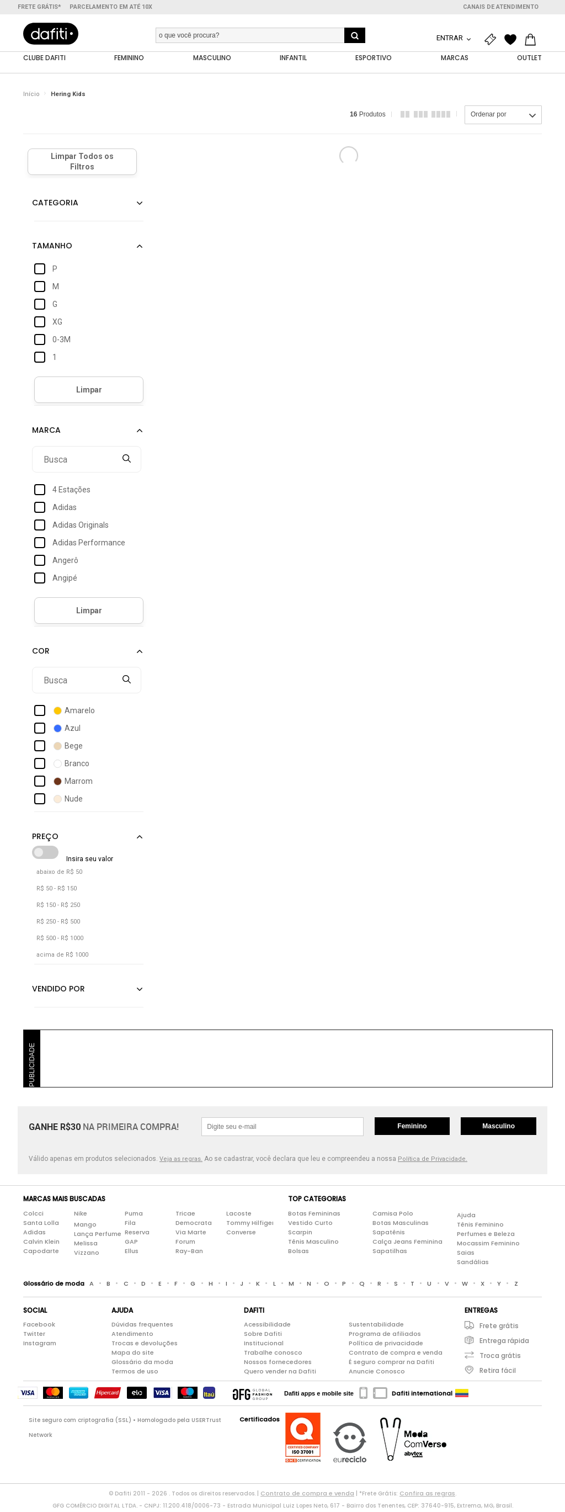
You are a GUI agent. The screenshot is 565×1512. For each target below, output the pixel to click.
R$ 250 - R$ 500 (58, 924)
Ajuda (466, 1217)
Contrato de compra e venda (396, 1355)
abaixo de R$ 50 (59, 874)
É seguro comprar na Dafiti (391, 1364)
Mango (85, 1226)
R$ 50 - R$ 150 (56, 891)
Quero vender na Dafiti (280, 1374)
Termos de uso (134, 1374)
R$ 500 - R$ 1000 (59, 941)
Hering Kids (68, 96)
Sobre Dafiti (263, 1336)
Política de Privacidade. (432, 1161)
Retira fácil (497, 1373)
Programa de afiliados (385, 1336)
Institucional (264, 1346)
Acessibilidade (267, 1327)
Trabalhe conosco (273, 1355)
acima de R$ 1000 (62, 957)
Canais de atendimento (501, 6)
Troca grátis (500, 1358)
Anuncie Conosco (377, 1374)
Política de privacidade (386, 1346)
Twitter (34, 1336)
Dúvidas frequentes (142, 1327)
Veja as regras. (180, 1161)
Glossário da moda (142, 1364)
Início (31, 96)
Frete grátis (499, 1328)
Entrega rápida (504, 1343)
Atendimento (132, 1336)
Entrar (450, 38)
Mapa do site (132, 1355)
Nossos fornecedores (278, 1364)
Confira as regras (427, 1496)
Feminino (412, 1129)
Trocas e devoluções (144, 1346)
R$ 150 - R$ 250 (58, 907)
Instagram (39, 1346)
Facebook (39, 1327)
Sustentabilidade (376, 1327)
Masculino (498, 1129)
